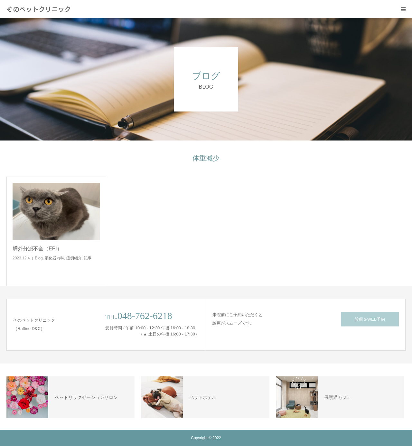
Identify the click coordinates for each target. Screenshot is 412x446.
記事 (87, 258)
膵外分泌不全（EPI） (37, 248)
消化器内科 (54, 258)
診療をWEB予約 (370, 319)
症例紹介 (74, 258)
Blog (38, 258)
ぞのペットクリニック (38, 9)
